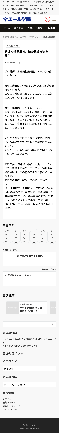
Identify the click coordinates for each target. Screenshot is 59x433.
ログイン (7, 398)
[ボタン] (47, 19)
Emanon (35, 428)
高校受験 (43, 236)
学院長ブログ (13, 45)
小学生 (34, 238)
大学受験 (25, 236)
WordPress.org (10, 409)
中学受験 (7, 236)
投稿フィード (9, 402)
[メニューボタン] (54, 19)
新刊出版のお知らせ (12, 346)
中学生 (16, 238)
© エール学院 (29, 424)
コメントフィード (11, 405)
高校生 (52, 238)
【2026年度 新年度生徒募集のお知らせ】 (23, 338)
